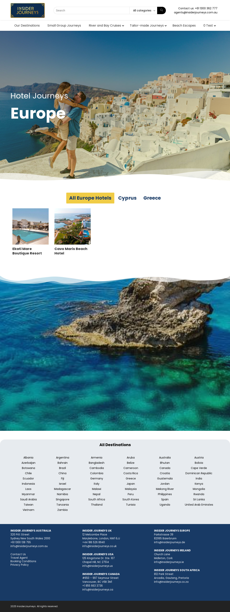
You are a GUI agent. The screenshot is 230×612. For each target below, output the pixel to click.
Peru (131, 494)
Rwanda (199, 494)
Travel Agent (19, 558)
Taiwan (28, 505)
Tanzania (62, 505)
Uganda (165, 505)
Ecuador (28, 478)
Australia (165, 457)
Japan (131, 484)
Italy (96, 484)
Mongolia (199, 489)
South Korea (130, 499)
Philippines (165, 494)
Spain (165, 499)
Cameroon (130, 468)
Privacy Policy (19, 565)
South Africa (96, 499)
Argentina (62, 457)
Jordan (165, 484)
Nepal (96, 494)
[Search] (161, 10)
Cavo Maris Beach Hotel (70, 251)
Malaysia (131, 489)
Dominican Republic (198, 473)
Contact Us (18, 554)
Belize (130, 463)
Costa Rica (130, 473)
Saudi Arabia (28, 499)
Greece (131, 478)
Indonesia (28, 484)
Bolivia (199, 463)
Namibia (62, 494)
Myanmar (28, 494)
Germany (96, 478)
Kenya (199, 484)
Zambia (62, 510)
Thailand (97, 505)
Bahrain (63, 463)
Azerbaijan (28, 463)
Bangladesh (96, 463)
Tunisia (130, 505)
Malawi (96, 489)
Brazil (62, 468)
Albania (28, 457)
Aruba (131, 457)
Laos (28, 489)
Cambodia (97, 468)
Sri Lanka (199, 499)
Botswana (28, 468)
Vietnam (28, 510)
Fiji (62, 478)
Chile (28, 473)
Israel (62, 484)
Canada (164, 468)
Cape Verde (199, 468)
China (62, 473)
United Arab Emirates (199, 505)
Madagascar (62, 489)
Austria (199, 457)
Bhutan (165, 463)
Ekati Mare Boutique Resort (27, 251)
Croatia (165, 473)
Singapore (62, 499)
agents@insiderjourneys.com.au (195, 12)
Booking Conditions (23, 561)
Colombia (96, 473)
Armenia (96, 457)
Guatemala (165, 478)
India (199, 478)
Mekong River (165, 489)
